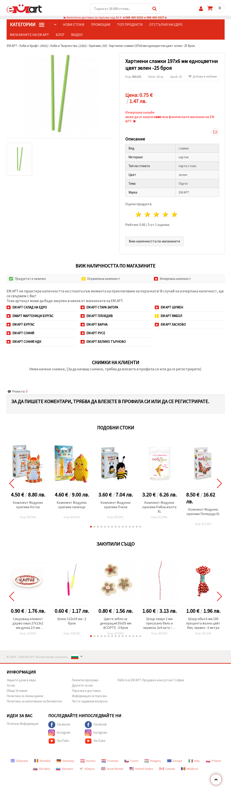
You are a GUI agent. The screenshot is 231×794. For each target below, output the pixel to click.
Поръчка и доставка (86, 691)
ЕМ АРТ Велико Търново (103, 342)
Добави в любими (202, 76)
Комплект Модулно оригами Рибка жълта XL (159, 506)
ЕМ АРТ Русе (93, 333)
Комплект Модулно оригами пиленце (72, 504)
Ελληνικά (19, 761)
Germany (65, 761)
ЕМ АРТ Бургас (21, 324)
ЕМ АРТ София (20, 333)
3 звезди (156, 214)
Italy (194, 761)
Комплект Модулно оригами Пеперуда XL (203, 511)
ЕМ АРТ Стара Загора (99, 307)
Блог (60, 34)
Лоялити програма (85, 680)
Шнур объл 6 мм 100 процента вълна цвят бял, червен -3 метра (203, 623)
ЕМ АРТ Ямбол (168, 316)
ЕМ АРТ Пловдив (97, 316)
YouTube (58, 740)
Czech (131, 761)
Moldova (189, 768)
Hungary (152, 761)
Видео (77, 34)
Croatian (110, 761)
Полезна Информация (22, 724)
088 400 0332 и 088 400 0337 (144, 17)
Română (42, 761)
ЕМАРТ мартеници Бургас (30, 316)
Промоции (100, 24)
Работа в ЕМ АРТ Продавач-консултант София (150, 680)
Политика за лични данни (25, 696)
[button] (91, 527)
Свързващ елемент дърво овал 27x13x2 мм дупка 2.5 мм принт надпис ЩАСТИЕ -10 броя (28, 623)
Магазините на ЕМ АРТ (29, 34)
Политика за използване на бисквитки (34, 701)
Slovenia (64, 769)
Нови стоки (73, 24)
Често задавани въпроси (89, 701)
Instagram (59, 732)
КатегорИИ (27, 24)
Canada (167, 768)
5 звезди (174, 214)
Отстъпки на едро (166, 24)
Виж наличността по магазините (154, 241)
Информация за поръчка (89, 696)
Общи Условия (17, 691)
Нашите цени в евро (21, 680)
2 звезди (147, 214)
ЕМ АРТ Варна (94, 324)
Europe (174, 761)
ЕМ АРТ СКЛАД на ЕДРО (27, 307)
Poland (213, 761)
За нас (11, 685)
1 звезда (138, 214)
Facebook (59, 724)
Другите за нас (82, 685)
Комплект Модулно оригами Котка (28, 504)
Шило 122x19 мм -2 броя (71, 621)
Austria (87, 761)
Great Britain (112, 768)
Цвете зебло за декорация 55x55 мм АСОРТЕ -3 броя (115, 623)
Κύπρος (87, 768)
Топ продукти (130, 24)
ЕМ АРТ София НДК (24, 342)
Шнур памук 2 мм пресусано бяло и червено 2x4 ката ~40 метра (159, 623)
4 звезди (165, 214)
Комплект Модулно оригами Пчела (115, 504)
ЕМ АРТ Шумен (169, 307)
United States (141, 768)
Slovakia (41, 769)
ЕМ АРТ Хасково (170, 324)
